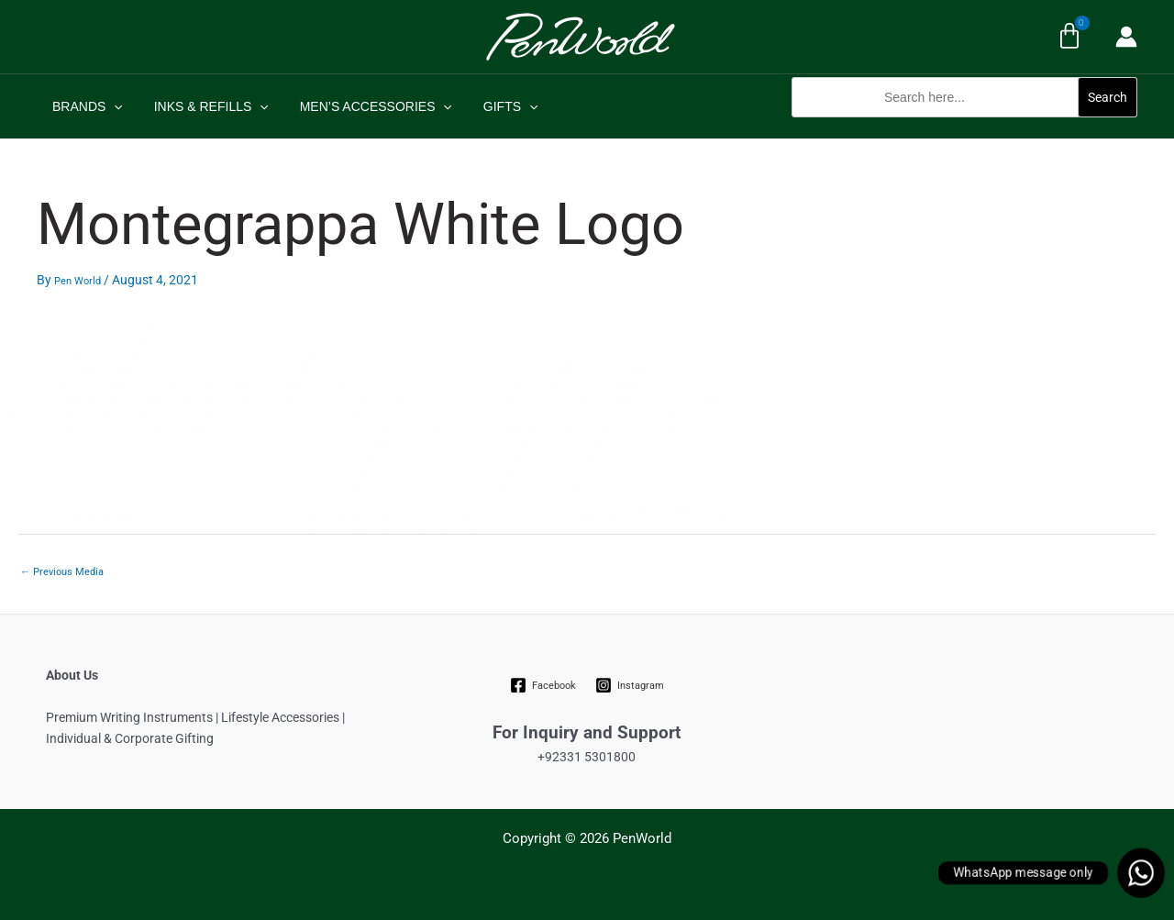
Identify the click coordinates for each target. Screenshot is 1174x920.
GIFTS (491, 106)
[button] (964, 127)
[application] (111, 106)
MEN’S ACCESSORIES (362, 106)
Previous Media (62, 572)
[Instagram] (629, 685)
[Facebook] (543, 685)
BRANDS (85, 106)
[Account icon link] (1126, 37)
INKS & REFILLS (203, 106)
